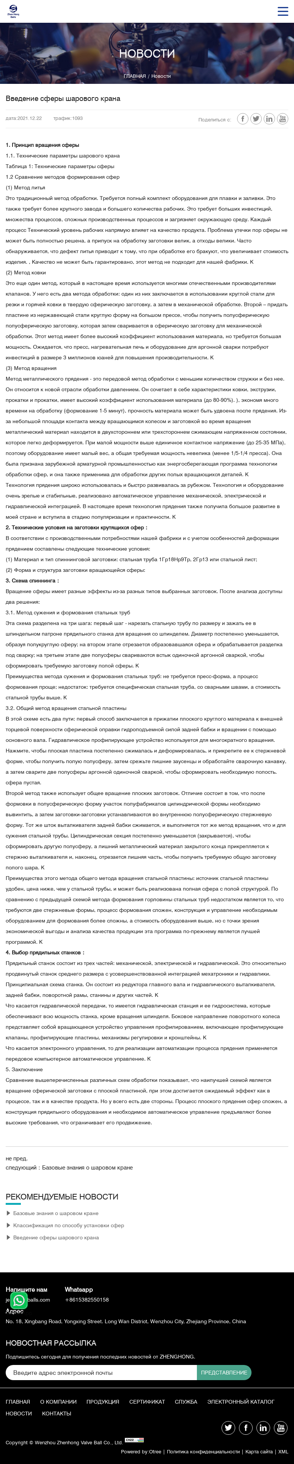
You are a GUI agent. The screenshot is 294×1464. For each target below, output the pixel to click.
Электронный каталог (39, 1416)
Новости (161, 76)
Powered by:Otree (129, 1453)
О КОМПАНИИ (59, 1402)
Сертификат (151, 1402)
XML (283, 1453)
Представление (203, 1372)
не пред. (18, 1162)
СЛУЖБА (191, 1402)
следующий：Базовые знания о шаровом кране (73, 1171)
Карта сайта (257, 1453)
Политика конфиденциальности (196, 1453)
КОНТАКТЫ (136, 1416)
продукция (105, 1402)
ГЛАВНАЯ (134, 76)
